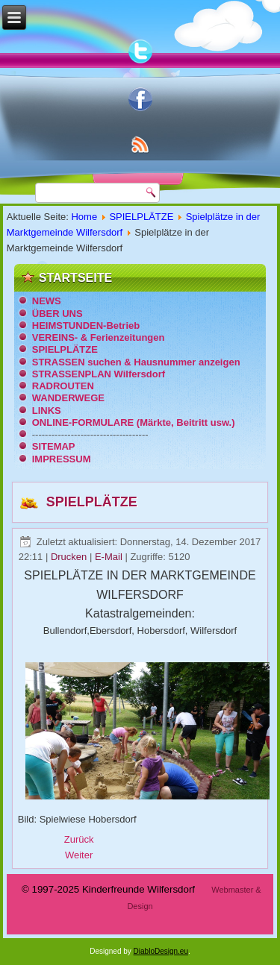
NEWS (46, 301)
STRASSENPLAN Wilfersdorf (98, 374)
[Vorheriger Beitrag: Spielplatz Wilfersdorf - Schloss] (79, 839)
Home (84, 216)
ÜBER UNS (57, 313)
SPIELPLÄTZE (141, 216)
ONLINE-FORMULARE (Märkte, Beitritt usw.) (133, 422)
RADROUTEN (63, 386)
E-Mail (110, 556)
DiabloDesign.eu (161, 951)
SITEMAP (53, 446)
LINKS (46, 410)
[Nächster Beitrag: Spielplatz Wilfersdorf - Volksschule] (79, 855)
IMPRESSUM (61, 459)
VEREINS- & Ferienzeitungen (98, 337)
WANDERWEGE (68, 397)
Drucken (70, 556)
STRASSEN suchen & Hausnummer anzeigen (136, 362)
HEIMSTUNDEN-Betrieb (86, 325)
